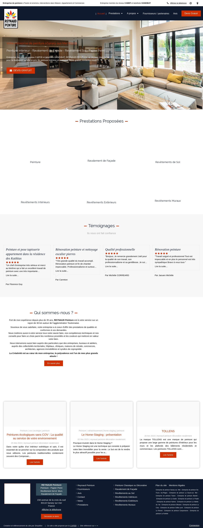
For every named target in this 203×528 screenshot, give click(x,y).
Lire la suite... (12, 275)
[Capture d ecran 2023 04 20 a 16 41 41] (168, 414)
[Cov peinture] (35, 414)
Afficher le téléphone (178, 3)
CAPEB (73, 526)
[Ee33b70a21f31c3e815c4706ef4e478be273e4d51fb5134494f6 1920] (101, 414)
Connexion (194, 525)
